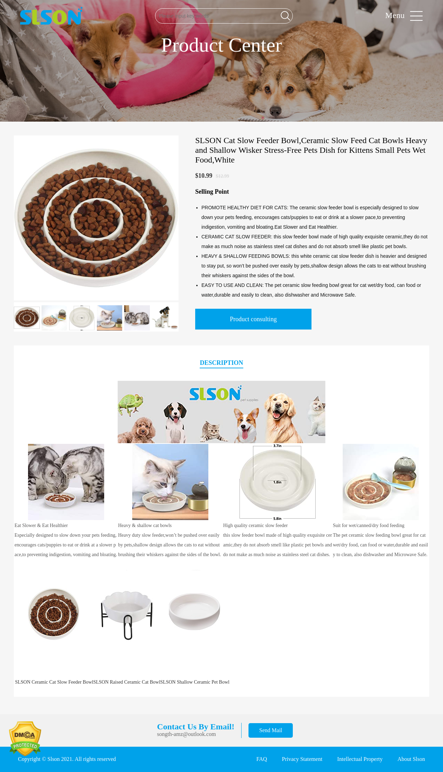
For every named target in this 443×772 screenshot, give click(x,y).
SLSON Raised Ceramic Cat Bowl (126, 682)
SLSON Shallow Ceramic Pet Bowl (194, 682)
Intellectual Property (359, 759)
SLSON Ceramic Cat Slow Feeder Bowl (54, 682)
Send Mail (270, 730)
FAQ (261, 759)
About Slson (411, 759)
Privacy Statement (302, 759)
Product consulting (253, 319)
